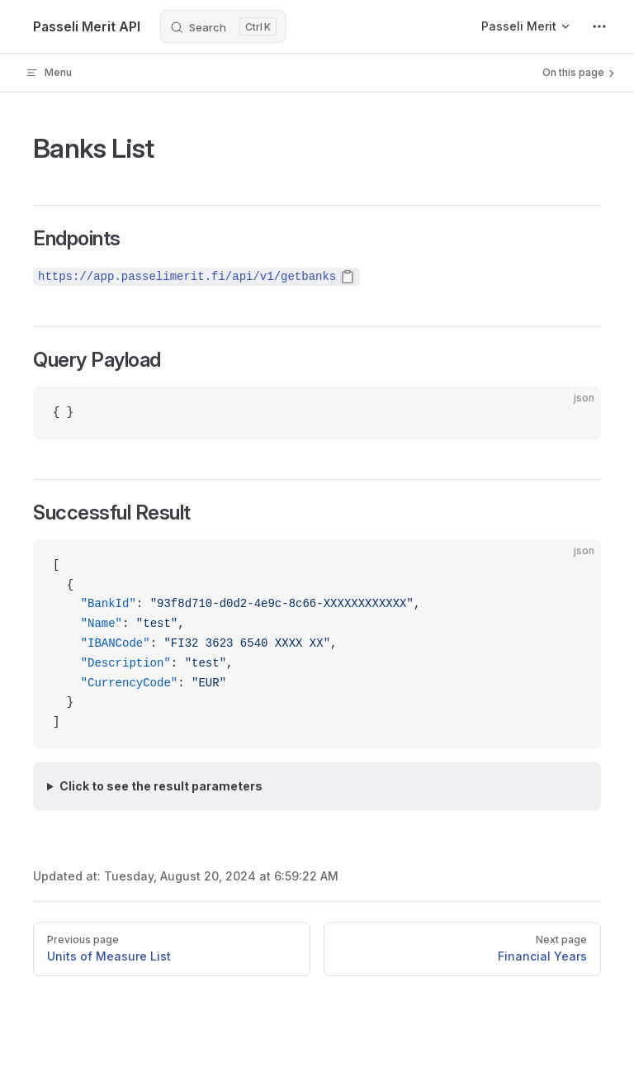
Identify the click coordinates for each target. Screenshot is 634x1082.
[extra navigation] (599, 26)
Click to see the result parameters (161, 786)
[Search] (223, 26)
